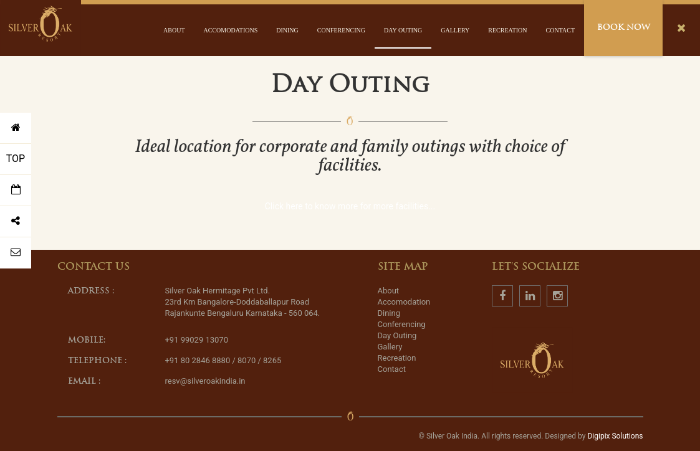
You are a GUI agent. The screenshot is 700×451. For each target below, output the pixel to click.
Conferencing (341, 30)
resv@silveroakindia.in (205, 381)
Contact (560, 30)
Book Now (623, 28)
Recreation (507, 30)
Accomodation (404, 301)
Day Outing (403, 30)
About (174, 30)
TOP (15, 158)
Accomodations (231, 30)
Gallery (455, 30)
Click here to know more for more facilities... (350, 206)
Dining (287, 30)
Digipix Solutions (615, 436)
